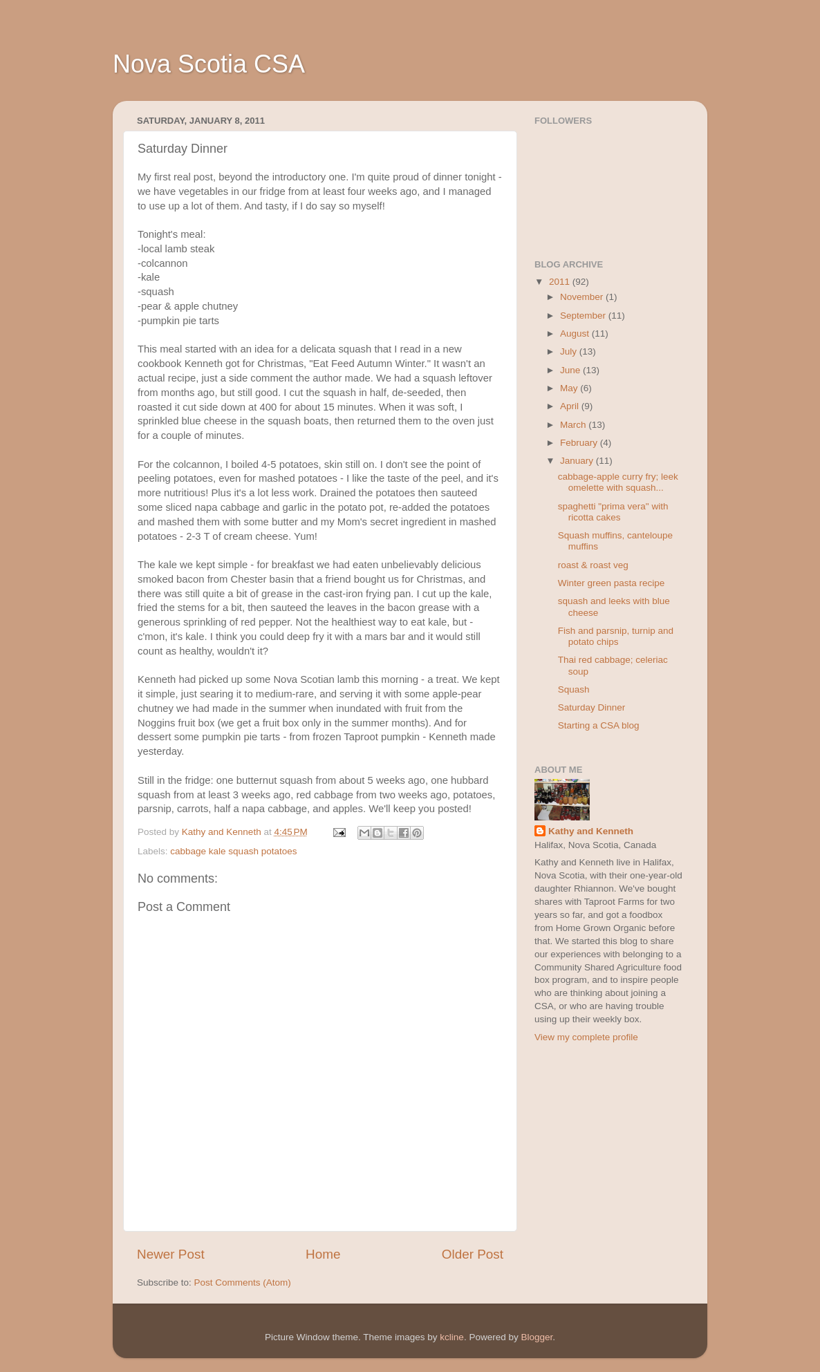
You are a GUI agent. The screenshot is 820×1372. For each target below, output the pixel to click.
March (574, 425)
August (576, 333)
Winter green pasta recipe (611, 583)
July (569, 351)
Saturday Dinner (592, 707)
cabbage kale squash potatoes (233, 851)
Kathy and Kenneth (590, 831)
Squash (574, 689)
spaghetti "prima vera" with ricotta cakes (613, 512)
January (578, 460)
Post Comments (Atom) (242, 1282)
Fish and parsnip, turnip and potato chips (615, 636)
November (583, 297)
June (571, 370)
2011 (560, 281)
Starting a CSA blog (599, 725)
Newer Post (171, 1254)
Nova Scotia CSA (209, 64)
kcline (452, 1337)
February (580, 443)
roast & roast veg (593, 565)
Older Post (472, 1254)
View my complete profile (586, 1037)
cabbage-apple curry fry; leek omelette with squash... (618, 482)
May (570, 388)
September (584, 315)
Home (323, 1254)
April (570, 406)
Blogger (536, 1337)
